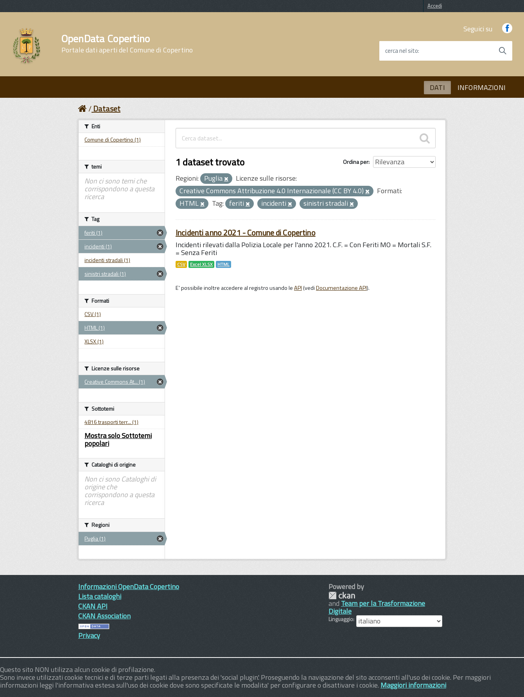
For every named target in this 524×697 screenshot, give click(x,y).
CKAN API (93, 606)
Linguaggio (340, 619)
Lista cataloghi (99, 596)
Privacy (89, 635)
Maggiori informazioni (413, 685)
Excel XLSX (201, 264)
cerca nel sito (401, 51)
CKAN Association (104, 616)
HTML (223, 264)
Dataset (106, 108)
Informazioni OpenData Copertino (128, 586)
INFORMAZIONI (482, 87)
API (298, 288)
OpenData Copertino (127, 44)
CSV (181, 264)
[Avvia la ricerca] (502, 51)
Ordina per (355, 162)
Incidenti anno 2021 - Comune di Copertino (246, 232)
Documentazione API (341, 288)
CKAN (341, 595)
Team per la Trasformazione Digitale (376, 607)
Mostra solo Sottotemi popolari (118, 439)
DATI (437, 87)
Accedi (434, 6)
